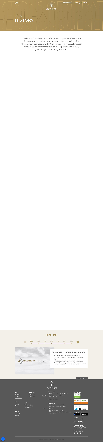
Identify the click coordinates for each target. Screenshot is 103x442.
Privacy (17, 404)
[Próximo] (77, 342)
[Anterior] (25, 342)
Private (17, 396)
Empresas (17, 394)
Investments (18, 398)
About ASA (32, 394)
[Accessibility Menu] (3, 439)
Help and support (17, 414)
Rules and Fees (29, 406)
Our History (32, 396)
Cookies (17, 406)
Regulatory (28, 404)
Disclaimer (28, 407)
